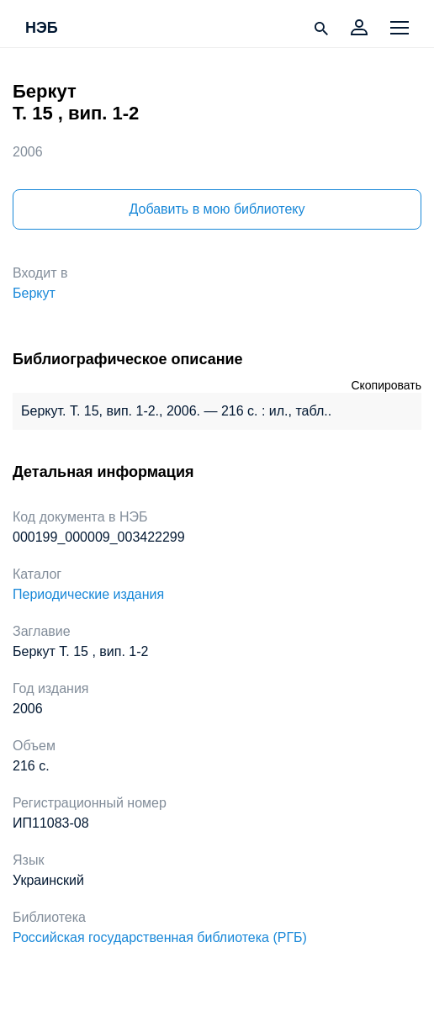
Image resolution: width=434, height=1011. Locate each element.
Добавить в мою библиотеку (216, 209)
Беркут (34, 293)
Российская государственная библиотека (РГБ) (160, 937)
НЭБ (41, 28)
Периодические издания (88, 594)
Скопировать (386, 385)
